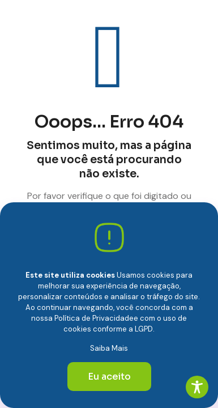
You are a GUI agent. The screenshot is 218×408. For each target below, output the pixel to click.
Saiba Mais (109, 348)
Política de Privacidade (94, 318)
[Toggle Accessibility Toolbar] (197, 387)
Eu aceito (109, 376)
